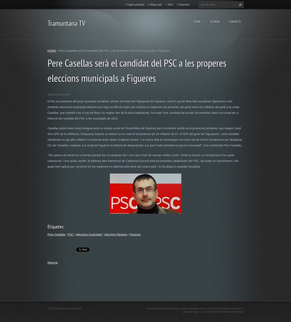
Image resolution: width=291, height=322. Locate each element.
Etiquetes (55, 227)
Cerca (240, 5)
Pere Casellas (56, 234)
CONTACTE (235, 22)
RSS (170, 4)
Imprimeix (184, 4)
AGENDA (215, 22)
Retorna (53, 262)
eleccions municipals (89, 234)
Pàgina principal (135, 4)
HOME (197, 22)
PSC (71, 234)
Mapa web (156, 4)
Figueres (135, 234)
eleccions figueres (115, 234)
